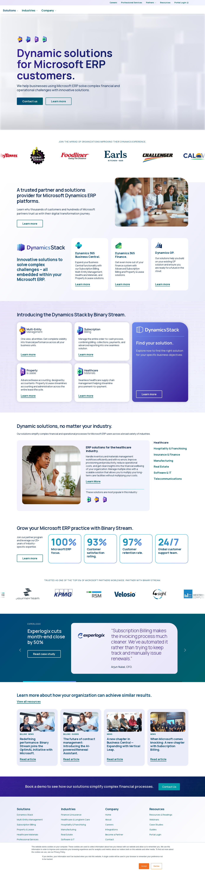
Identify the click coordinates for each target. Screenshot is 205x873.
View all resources (29, 702)
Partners (150, 2)
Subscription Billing (26, 824)
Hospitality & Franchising (73, 824)
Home (108, 815)
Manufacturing (68, 829)
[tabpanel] (83, 476)
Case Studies (156, 824)
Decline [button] (156, 866)
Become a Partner (114, 834)
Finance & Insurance (71, 815)
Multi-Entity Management (30, 819)
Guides (75, 735)
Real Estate (67, 834)
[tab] (170, 443)
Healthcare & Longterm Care (75, 819)
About (108, 819)
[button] (20, 650)
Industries (128, 10)
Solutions (109, 10)
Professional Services (131, 2)
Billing (23, 735)
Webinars (154, 819)
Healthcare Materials (27, 834)
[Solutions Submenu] (117, 10)
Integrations (111, 829)
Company (147, 10)
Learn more (82, 284)
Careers (113, 2)
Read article (28, 759)
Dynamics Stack (25, 815)
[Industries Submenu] (136, 10)
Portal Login (181, 2)
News (31, 735)
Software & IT (67, 839)
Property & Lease (25, 829)
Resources (165, 2)
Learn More (93, 482)
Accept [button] (144, 866)
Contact (109, 839)
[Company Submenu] (155, 10)
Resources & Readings (160, 815)
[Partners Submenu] (155, 2)
